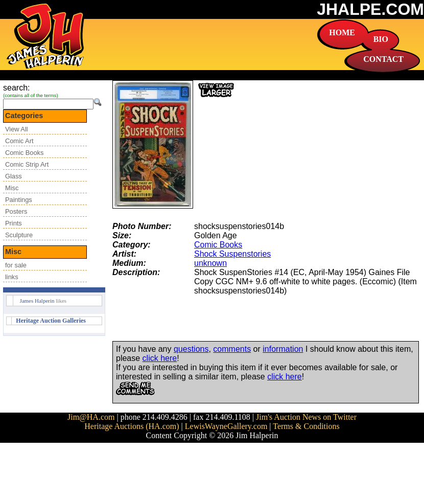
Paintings (18, 199)
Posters (16, 211)
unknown (210, 263)
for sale (16, 265)
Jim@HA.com (91, 417)
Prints (13, 223)
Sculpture (19, 235)
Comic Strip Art (27, 164)
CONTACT (383, 59)
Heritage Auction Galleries (51, 320)
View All (16, 129)
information (283, 349)
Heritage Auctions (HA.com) (131, 426)
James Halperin (36, 301)
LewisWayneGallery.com (226, 426)
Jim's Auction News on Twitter (306, 417)
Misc (11, 188)
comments (232, 349)
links (11, 277)
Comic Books (24, 152)
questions (191, 349)
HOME (342, 32)
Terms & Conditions (306, 426)
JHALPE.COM (370, 9)
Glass (13, 176)
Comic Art (19, 141)
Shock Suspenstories (232, 254)
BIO (380, 39)
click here (160, 358)
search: (16, 87)
